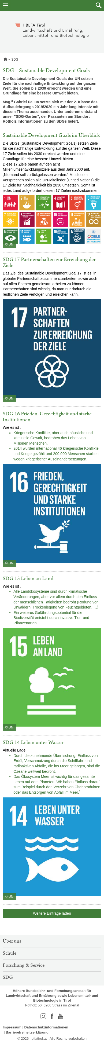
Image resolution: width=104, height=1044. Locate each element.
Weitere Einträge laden (52, 913)
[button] (98, 5)
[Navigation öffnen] (5, 5)
